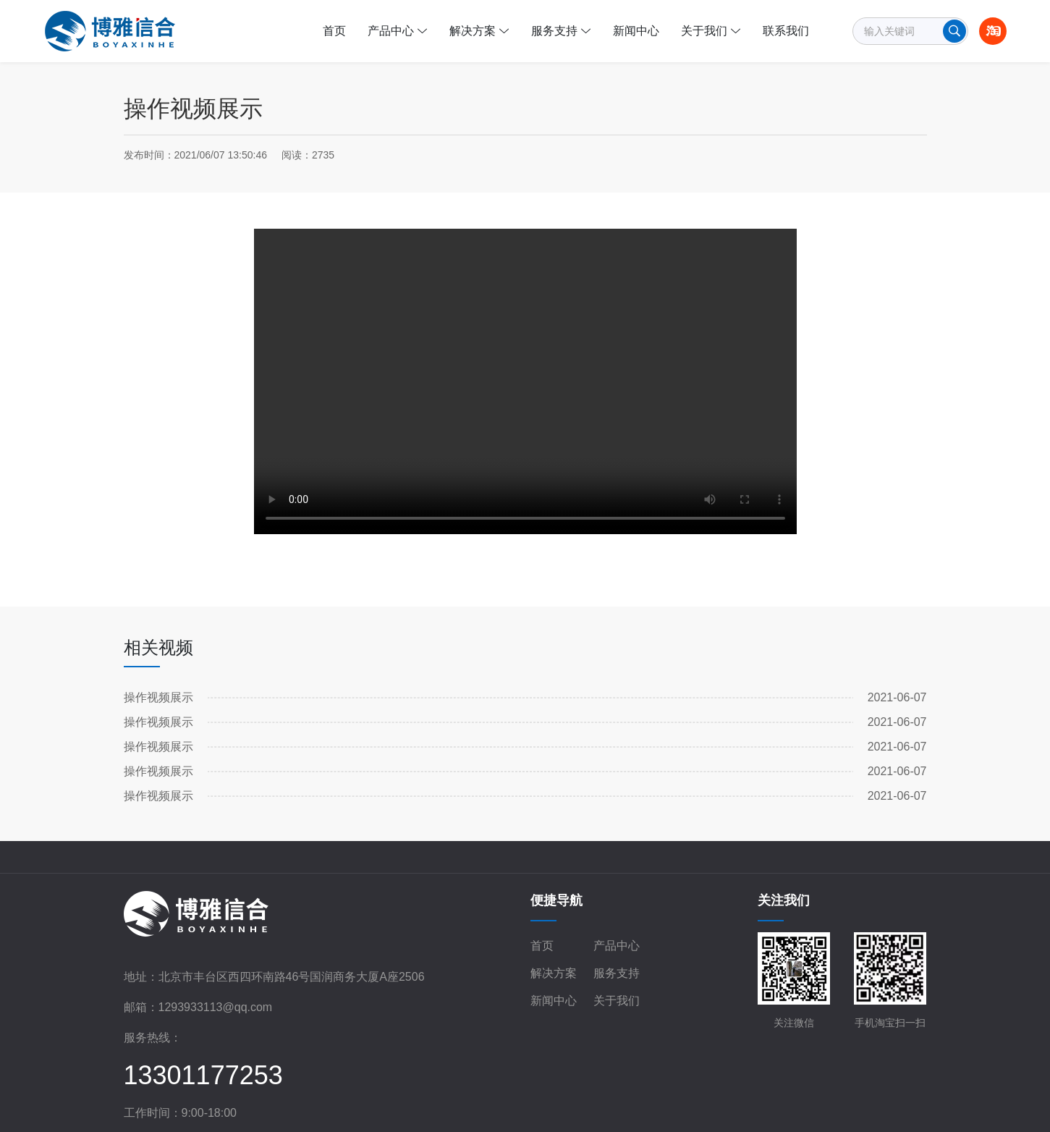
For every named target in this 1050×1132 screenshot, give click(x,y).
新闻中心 (553, 1000)
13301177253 (203, 1075)
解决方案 (553, 973)
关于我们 (616, 1000)
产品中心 (616, 945)
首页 (542, 945)
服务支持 (616, 973)
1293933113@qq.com (215, 1007)
